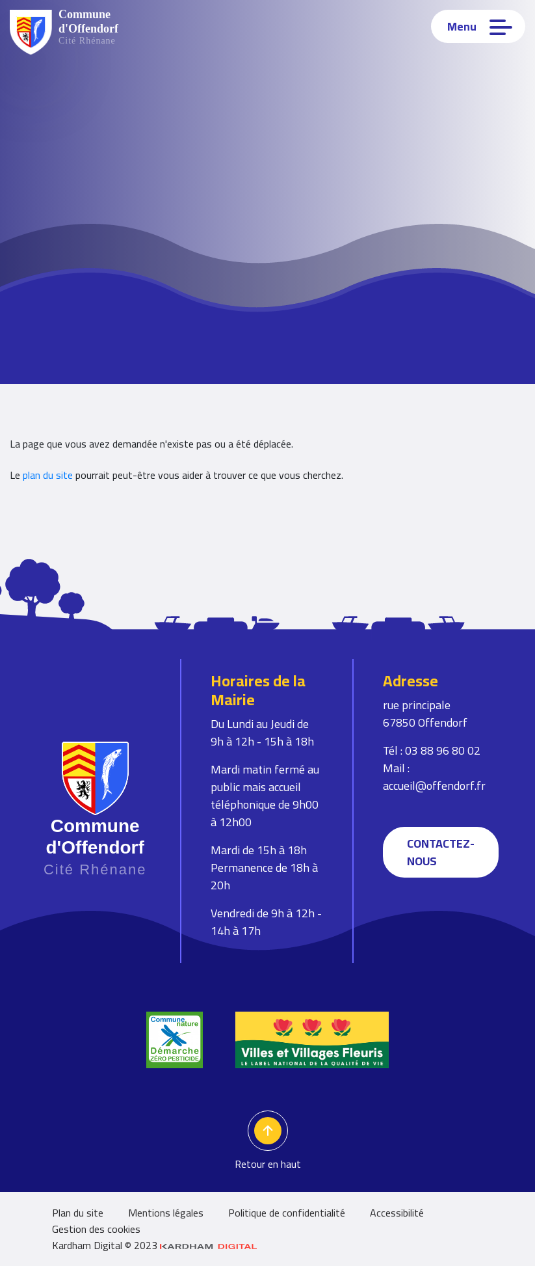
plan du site (48, 475)
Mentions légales (165, 1212)
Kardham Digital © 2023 (154, 1245)
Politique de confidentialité (286, 1212)
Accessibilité (397, 1212)
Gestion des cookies (96, 1229)
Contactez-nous (441, 852)
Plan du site (77, 1212)
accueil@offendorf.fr (434, 785)
